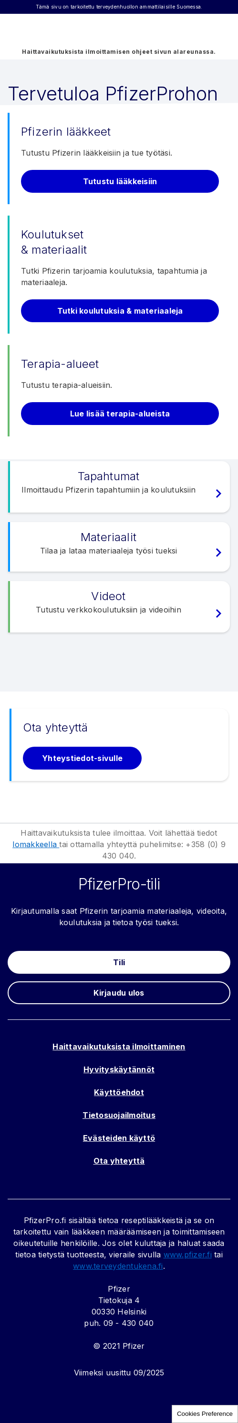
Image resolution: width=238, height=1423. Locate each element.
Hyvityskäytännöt (119, 1069)
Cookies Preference (205, 1413)
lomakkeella (35, 844)
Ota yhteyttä (119, 1161)
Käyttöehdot (119, 1092)
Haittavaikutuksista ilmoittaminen (118, 1046)
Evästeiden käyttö (119, 1138)
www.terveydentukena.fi (118, 1266)
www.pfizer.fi (188, 1254)
